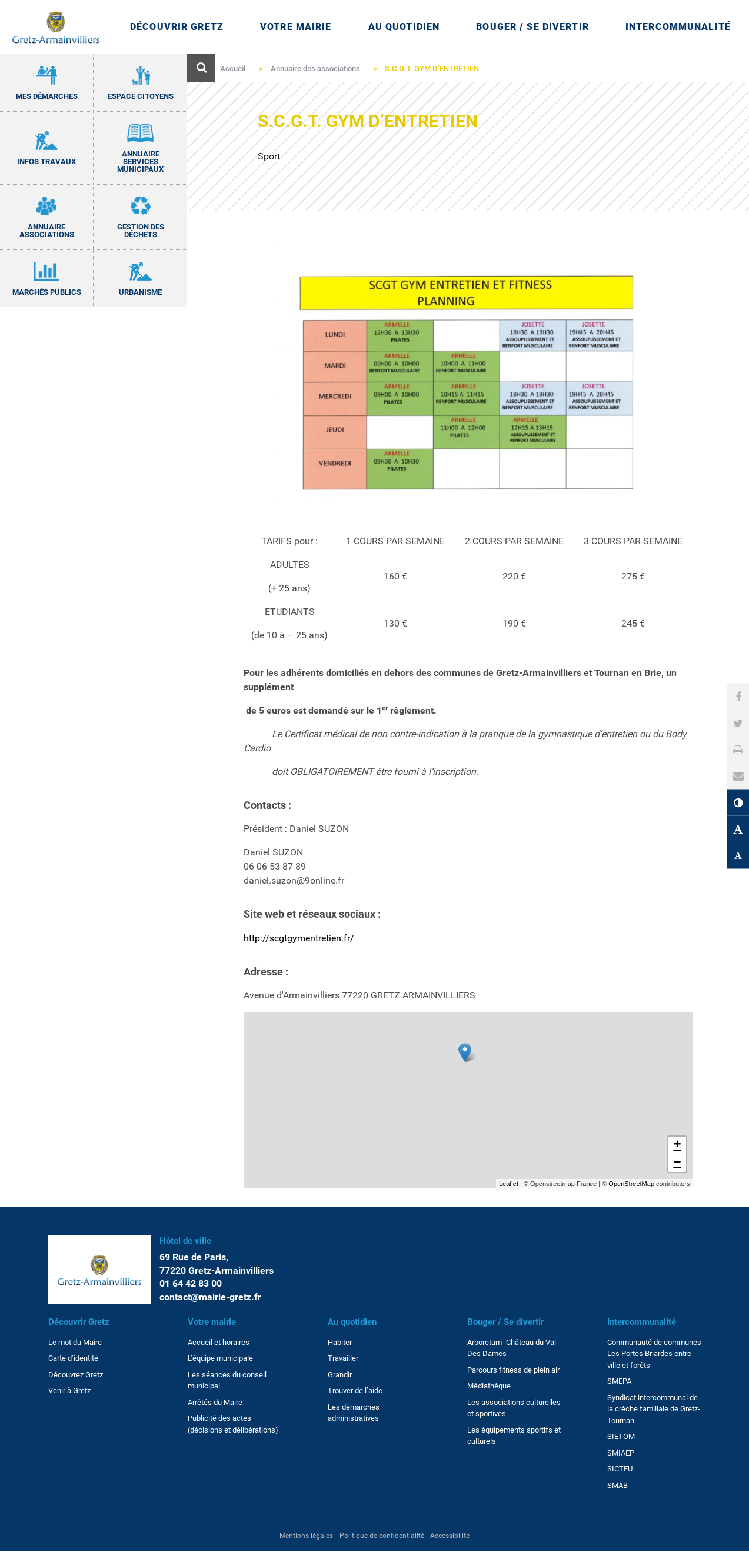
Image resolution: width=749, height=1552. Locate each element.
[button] (738, 776)
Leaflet (508, 1183)
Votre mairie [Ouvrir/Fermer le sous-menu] (295, 26)
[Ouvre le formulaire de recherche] (201, 68)
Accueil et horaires (218, 1342)
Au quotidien (352, 1322)
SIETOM (621, 1436)
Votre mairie (212, 1322)
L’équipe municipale (220, 1358)
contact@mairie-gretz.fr (210, 1297)
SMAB (617, 1485)
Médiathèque (489, 1385)
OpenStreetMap (631, 1183)
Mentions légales (306, 1535)
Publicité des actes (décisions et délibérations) (233, 1424)
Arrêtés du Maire (215, 1402)
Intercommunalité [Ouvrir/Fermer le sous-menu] (678, 26)
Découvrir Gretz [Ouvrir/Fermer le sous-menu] (177, 26)
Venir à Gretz (69, 1390)
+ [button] (677, 1145)
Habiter (340, 1342)
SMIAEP (620, 1452)
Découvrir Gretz (78, 1322)
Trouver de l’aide (355, 1390)
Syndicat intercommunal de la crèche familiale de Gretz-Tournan (653, 1409)
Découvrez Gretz (75, 1374)
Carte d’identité (73, 1358)
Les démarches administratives (354, 1413)
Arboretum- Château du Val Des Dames (511, 1348)
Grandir (340, 1374)
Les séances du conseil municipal (227, 1380)
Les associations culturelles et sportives (514, 1408)
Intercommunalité (641, 1322)
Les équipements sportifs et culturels (514, 1436)
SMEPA (619, 1381)
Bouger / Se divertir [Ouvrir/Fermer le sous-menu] (532, 26)
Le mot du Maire (75, 1342)
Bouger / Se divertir (505, 1322)
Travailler (343, 1358)
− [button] (677, 1163)
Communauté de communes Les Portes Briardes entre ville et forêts (654, 1354)
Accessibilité (450, 1535)
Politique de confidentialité (381, 1535)
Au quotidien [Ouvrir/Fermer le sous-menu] (404, 26)
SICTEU (620, 1468)
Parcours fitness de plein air (513, 1370)
